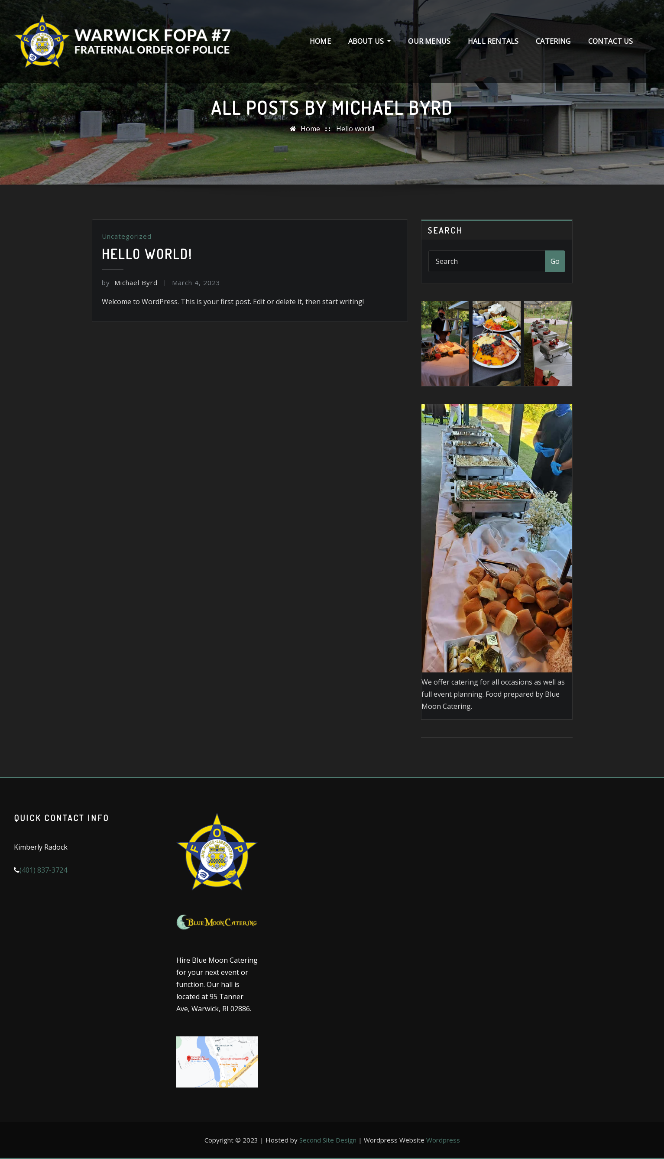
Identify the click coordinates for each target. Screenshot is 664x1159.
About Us (369, 41)
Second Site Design (327, 1140)
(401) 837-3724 (43, 870)
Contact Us (610, 41)
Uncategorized (127, 236)
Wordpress (443, 1140)
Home (320, 41)
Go (555, 261)
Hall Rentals (493, 41)
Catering (553, 41)
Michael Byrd (130, 282)
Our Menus (429, 41)
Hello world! (355, 128)
